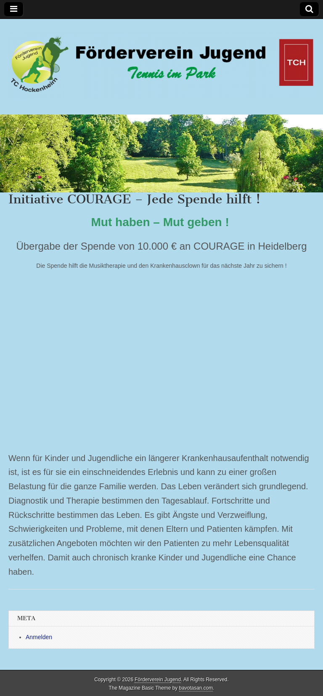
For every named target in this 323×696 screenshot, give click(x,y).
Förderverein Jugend (158, 680)
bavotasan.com (196, 688)
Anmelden (39, 637)
